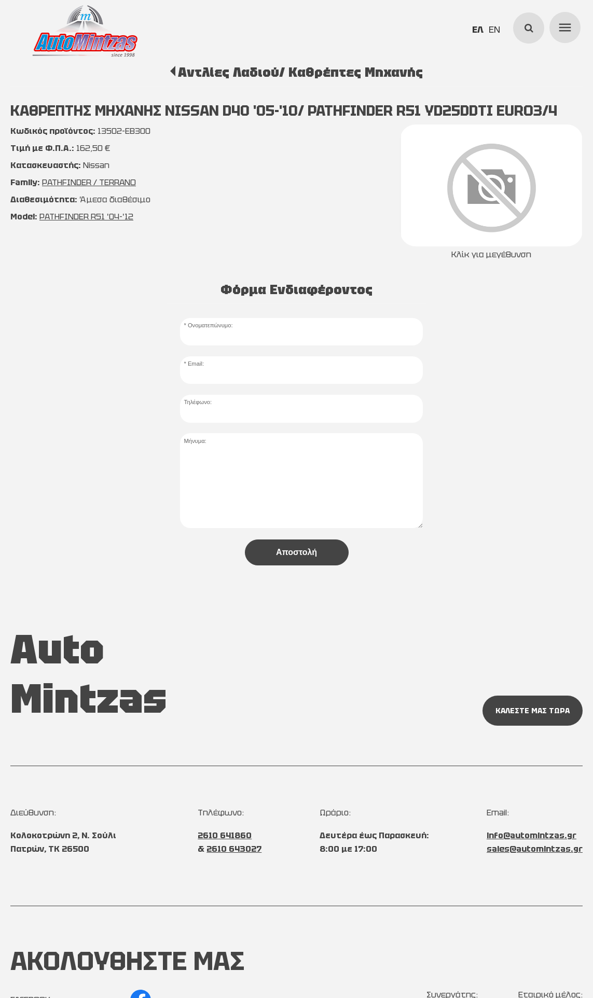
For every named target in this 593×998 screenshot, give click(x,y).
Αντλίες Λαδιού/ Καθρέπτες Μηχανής (300, 72)
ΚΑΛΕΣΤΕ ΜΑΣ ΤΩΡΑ (532, 710)
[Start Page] (85, 31)
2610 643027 (233, 848)
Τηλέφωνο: (198, 402)
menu (563, 26)
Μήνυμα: (195, 441)
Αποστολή (296, 552)
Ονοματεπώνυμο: (210, 325)
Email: (196, 364)
